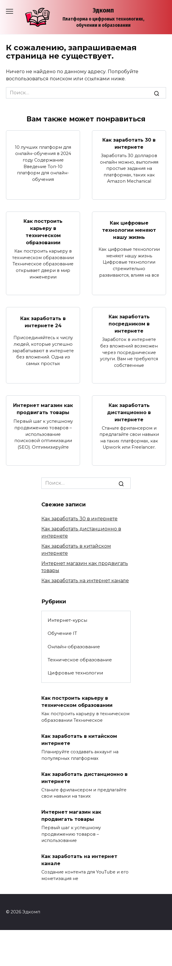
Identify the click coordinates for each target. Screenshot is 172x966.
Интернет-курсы (67, 620)
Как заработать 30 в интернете (129, 143)
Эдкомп (103, 10)
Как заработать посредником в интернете (129, 324)
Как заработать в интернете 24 (43, 322)
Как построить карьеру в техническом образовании (43, 231)
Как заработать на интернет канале (85, 580)
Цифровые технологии (75, 673)
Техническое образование (80, 660)
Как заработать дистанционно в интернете (129, 412)
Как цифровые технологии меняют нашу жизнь (129, 230)
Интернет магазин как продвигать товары (43, 409)
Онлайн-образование (74, 646)
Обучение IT (62, 633)
